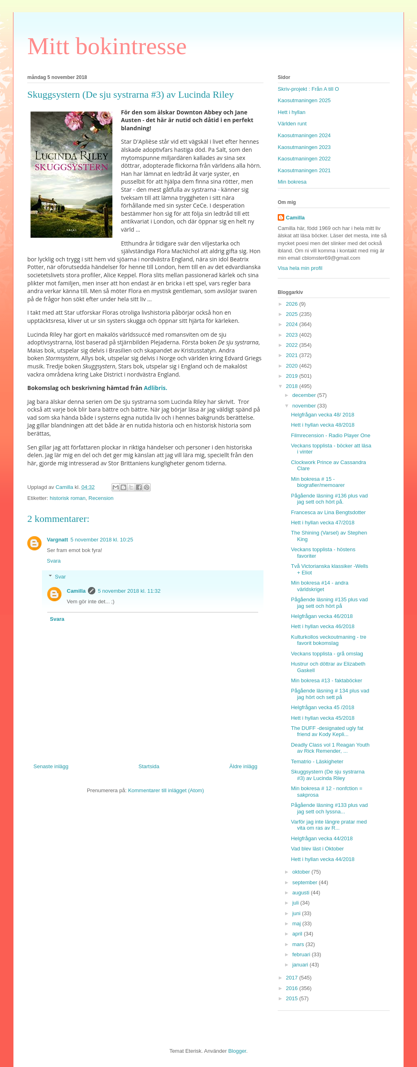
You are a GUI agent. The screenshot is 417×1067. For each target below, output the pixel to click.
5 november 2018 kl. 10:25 (101, 540)
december (304, 395)
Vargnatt (57, 540)
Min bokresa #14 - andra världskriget (319, 586)
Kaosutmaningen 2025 (304, 100)
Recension (100, 498)
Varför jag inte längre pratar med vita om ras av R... (329, 825)
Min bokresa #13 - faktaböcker (326, 680)
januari (301, 965)
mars (299, 944)
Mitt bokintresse (107, 46)
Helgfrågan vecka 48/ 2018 (322, 415)
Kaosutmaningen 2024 (304, 135)
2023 (292, 335)
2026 (292, 304)
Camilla (76, 591)
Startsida (148, 766)
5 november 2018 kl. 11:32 (129, 591)
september (305, 882)
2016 (292, 988)
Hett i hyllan (291, 112)
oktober (302, 872)
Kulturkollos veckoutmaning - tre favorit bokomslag (328, 640)
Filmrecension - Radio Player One (330, 435)
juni (297, 913)
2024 (292, 324)
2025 (292, 314)
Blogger (237, 1051)
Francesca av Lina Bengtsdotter (328, 512)
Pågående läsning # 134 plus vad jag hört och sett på (330, 694)
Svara (54, 561)
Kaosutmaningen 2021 (304, 170)
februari (302, 954)
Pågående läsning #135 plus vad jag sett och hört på (329, 602)
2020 (292, 366)
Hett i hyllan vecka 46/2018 (322, 626)
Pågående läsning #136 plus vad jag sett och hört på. (329, 499)
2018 (292, 386)
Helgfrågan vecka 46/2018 (322, 616)
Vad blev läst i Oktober (317, 849)
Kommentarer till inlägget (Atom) (166, 790)
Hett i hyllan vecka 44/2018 (322, 859)
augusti (301, 893)
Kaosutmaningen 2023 (304, 147)
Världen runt (292, 124)
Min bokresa (292, 182)
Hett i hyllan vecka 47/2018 (322, 522)
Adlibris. (155, 388)
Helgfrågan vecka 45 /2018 (322, 707)
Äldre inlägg (243, 766)
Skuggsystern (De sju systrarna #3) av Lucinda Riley (327, 775)
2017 (292, 978)
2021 (292, 355)
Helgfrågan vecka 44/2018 (322, 838)
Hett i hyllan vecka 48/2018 (322, 425)
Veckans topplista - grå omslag (327, 654)
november (304, 406)
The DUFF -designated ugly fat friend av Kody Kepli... (327, 731)
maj (297, 923)
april (298, 934)
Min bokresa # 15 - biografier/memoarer (318, 482)
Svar (60, 577)
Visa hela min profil (300, 268)
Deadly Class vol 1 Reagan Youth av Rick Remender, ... (330, 748)
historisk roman (68, 498)
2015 (292, 998)
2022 (292, 345)
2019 (292, 376)
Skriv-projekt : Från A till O (308, 89)
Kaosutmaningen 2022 (304, 159)
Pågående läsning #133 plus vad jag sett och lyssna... (329, 808)
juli (296, 903)
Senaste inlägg (50, 766)
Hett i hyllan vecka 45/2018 (322, 718)
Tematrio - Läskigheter (317, 761)
